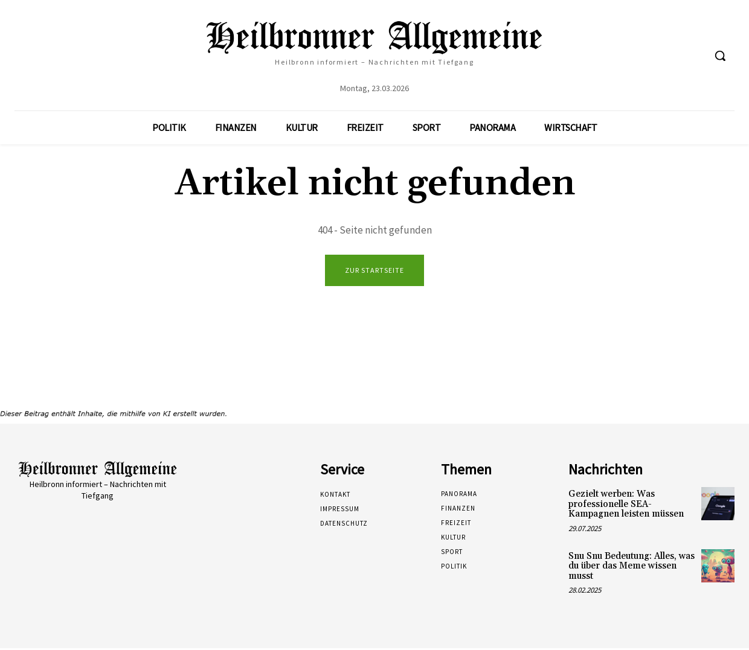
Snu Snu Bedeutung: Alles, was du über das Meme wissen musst (631, 568)
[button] (720, 55)
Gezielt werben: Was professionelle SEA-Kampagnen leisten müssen (626, 505)
